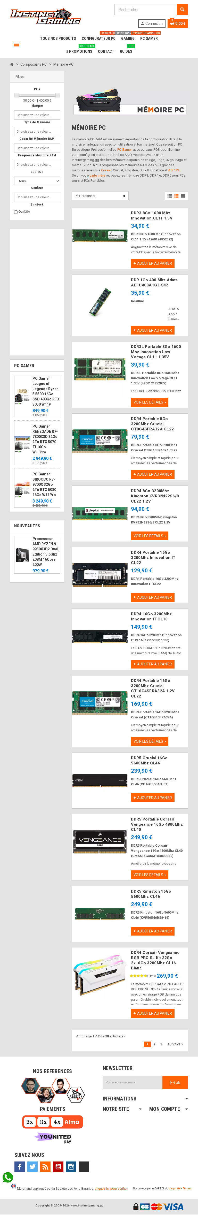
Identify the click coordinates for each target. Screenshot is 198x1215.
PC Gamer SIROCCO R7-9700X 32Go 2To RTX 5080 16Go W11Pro (44, 484)
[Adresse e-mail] (133, 1082)
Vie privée (174, 1189)
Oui (24, 212)
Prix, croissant (85, 196)
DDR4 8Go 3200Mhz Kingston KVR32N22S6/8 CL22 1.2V (155, 496)
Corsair (106, 170)
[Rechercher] (151, 9)
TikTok (84, 1167)
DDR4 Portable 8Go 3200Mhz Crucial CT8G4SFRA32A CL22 (152, 424)
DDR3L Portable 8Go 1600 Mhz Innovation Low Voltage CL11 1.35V (156, 352)
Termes (187, 1189)
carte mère (97, 175)
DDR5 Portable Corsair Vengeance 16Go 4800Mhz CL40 (157, 824)
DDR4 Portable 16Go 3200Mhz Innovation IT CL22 (153, 557)
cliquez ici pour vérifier (111, 1189)
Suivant (175, 1045)
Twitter (32, 1167)
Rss (45, 1167)
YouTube (58, 1167)
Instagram (71, 1167)
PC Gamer (124, 149)
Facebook (19, 1167)
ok (175, 1082)
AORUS (173, 170)
